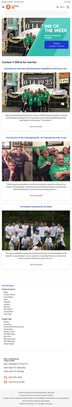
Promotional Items (39, 393)
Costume (7, 324)
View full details (36, 126)
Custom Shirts (9, 295)
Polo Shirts (8, 309)
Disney (6, 322)
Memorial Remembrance (14, 327)
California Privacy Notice (24, 398)
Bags (6, 292)
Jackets (7, 304)
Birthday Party (10, 339)
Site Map (51, 393)
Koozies (7, 307)
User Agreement (62, 398)
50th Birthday (9, 334)
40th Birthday (9, 341)
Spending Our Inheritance (15, 69)
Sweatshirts (8, 312)
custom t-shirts (47, 395)
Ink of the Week (8, 286)
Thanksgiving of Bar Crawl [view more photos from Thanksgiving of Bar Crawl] (54, 138)
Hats (5, 299)
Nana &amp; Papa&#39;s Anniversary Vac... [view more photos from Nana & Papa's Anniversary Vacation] (49, 69)
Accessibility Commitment (45, 398)
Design (56, 44)
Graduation (8, 329)
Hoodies (7, 302)
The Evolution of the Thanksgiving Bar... (23, 138)
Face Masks (8, 297)
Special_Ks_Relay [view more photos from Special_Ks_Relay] (44, 207)
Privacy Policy (8, 398)
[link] (12, 7)
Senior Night (9, 344)
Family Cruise (9, 332)
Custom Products (25, 393)
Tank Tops (8, 314)
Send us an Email (16, 382)
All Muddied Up (26, 207)
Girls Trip (7, 336)
